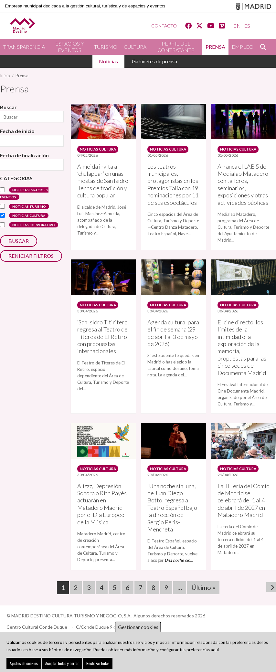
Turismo (105, 47)
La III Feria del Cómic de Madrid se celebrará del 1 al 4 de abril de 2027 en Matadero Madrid (243, 495)
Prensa (215, 47)
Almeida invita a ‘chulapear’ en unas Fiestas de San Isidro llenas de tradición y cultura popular (102, 179)
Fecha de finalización (24, 155)
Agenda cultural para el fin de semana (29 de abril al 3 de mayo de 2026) (173, 329)
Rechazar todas (97, 664)
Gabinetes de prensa (154, 61)
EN (237, 26)
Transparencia (24, 47)
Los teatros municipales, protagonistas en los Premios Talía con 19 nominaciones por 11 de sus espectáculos (172, 182)
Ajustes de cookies (24, 664)
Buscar (266, 47)
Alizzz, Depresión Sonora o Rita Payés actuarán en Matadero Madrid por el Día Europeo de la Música (102, 498)
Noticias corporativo (33, 225)
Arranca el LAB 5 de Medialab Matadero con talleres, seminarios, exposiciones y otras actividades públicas (243, 182)
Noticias (108, 61)
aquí (215, 650)
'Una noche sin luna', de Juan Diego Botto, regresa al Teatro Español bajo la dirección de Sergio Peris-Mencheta (172, 502)
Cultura (135, 47)
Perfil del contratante (176, 46)
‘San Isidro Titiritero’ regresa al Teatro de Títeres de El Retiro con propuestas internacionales (103, 333)
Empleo (242, 47)
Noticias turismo (29, 206)
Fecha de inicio (17, 131)
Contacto (164, 25)
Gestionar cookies (138, 628)
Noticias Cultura (28, 215)
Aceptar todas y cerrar (62, 664)
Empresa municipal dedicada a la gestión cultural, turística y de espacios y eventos (85, 6)
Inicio (5, 75)
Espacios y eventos (69, 46)
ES (247, 26)
